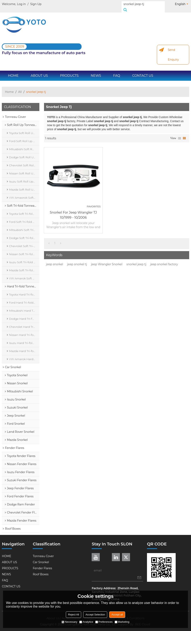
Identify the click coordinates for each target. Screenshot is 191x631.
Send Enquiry (173, 50)
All (20, 87)
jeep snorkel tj (77, 260)
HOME (13, 71)
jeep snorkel (54, 260)
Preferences (104, 621)
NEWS (96, 71)
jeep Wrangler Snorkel (107, 260)
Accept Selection (95, 614)
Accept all (117, 614)
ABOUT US (39, 71)
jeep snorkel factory (164, 260)
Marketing (122, 621)
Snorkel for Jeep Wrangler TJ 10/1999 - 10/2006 (73, 210)
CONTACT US (142, 71)
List (179, 134)
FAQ (116, 71)
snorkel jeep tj (136, 260)
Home (9, 87)
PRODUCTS (69, 71)
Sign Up (36, 4)
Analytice (86, 621)
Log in (21, 4)
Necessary (69, 621)
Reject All (73, 614)
